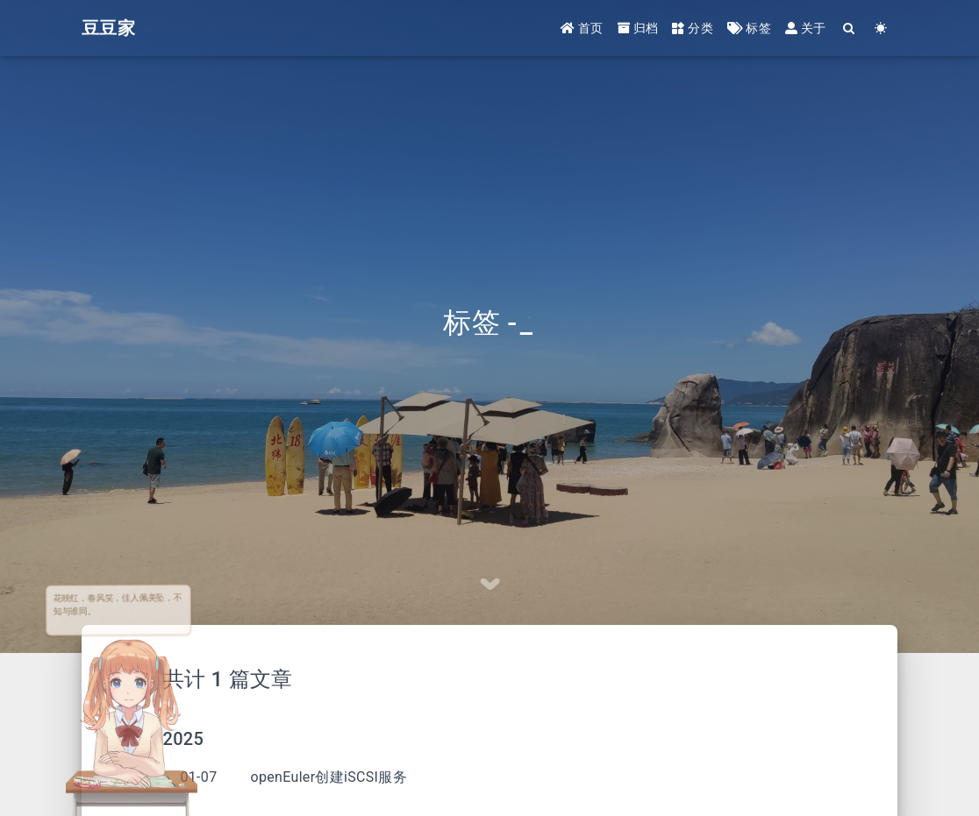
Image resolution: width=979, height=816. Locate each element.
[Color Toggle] (881, 28)
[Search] (849, 28)
